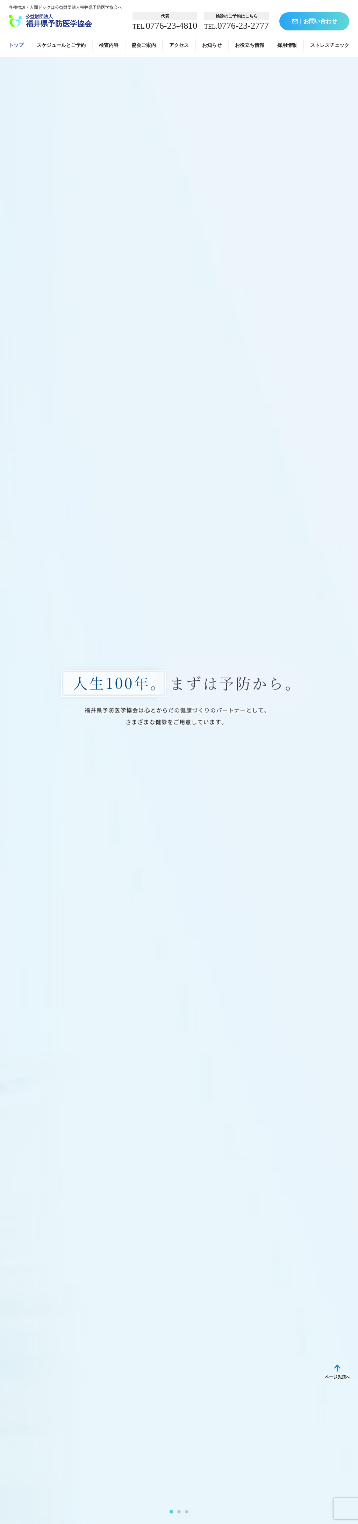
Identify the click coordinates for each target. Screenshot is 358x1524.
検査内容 (109, 45)
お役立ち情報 (249, 45)
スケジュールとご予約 (61, 45)
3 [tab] (186, 1512)
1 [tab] (171, 1512)
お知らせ (212, 45)
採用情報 (287, 45)
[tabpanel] (179, 790)
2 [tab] (179, 1512)
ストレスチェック (329, 45)
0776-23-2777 (236, 25)
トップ (16, 45)
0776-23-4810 (165, 25)
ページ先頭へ (337, 1377)
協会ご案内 (143, 45)
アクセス (179, 45)
